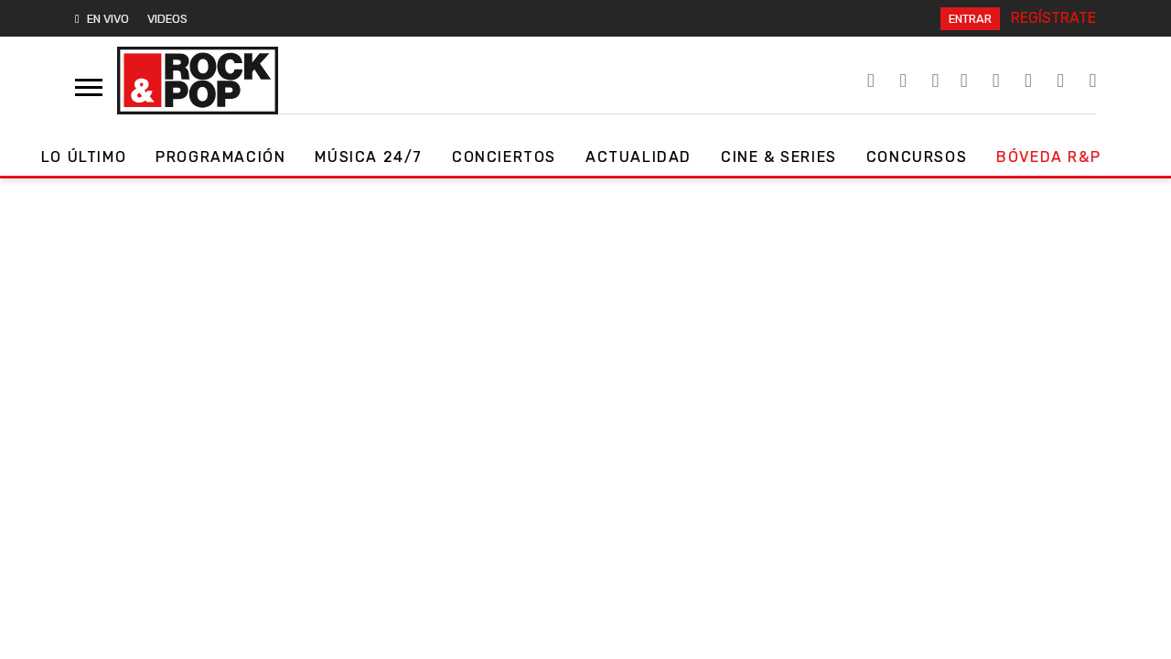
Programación (220, 157)
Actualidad (639, 157)
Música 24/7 (369, 157)
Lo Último (83, 157)
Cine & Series (779, 157)
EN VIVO (102, 19)
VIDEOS (167, 19)
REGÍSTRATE (1053, 18)
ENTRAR (970, 19)
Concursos (916, 157)
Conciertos (504, 157)
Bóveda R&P (1048, 157)
